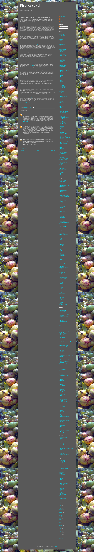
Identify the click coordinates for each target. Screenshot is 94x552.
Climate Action (61, 268)
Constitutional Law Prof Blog (64, 70)
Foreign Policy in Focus (63, 351)
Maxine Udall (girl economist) (64, 117)
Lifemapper (61, 289)
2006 (61, 532)
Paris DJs (61, 410)
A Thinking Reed (62, 35)
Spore (60, 322)
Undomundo (61, 427)
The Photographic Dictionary (64, 454)
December (61, 509)
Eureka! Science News (63, 190)
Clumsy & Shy (61, 379)
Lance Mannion (61, 108)
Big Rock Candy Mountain (63, 376)
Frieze (60, 239)
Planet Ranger (61, 489)
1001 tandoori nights (62, 33)
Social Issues (61, 146)
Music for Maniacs (62, 406)
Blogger (56, 546)
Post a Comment (24, 148)
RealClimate (61, 298)
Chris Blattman (61, 67)
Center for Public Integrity (63, 345)
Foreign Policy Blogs (62, 87)
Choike (60, 309)
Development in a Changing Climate (65, 314)
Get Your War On (62, 482)
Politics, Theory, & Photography (64, 137)
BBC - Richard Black (62, 263)
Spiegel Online (61, 215)
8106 (60, 370)
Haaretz (60, 192)
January (60, 525)
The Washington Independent (64, 222)
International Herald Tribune (64, 195)
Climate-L (61, 273)
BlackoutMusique (62, 378)
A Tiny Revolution (62, 36)
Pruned (60, 139)
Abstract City (61, 38)
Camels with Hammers (63, 65)
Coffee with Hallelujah (63, 69)
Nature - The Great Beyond (63, 123)
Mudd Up (60, 405)
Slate (60, 212)
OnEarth (60, 292)
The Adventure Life (62, 153)
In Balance (61, 287)
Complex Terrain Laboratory (64, 234)
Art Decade (61, 374)
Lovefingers (61, 400)
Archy (60, 45)
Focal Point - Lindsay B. (63, 86)
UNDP (60, 324)
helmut (62, 21)
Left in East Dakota (62, 112)
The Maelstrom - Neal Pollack (64, 159)
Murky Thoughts (62, 122)
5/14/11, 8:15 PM (25, 121)
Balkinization (61, 51)
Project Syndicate (62, 206)
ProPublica (61, 207)
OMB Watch (61, 356)
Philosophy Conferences (63, 333)
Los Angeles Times (62, 200)
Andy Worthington (62, 44)
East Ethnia (61, 79)
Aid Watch (61, 39)
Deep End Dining (62, 477)
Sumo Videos (61, 493)
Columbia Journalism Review (64, 185)
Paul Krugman (61, 131)
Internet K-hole (61, 442)
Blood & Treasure (62, 59)
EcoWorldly (61, 276)
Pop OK (60, 414)
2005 (61, 534)
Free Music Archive (62, 390)
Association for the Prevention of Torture (65, 341)
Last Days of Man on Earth (63, 399)
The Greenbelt (61, 157)
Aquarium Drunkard (62, 373)
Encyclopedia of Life (62, 278)
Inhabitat (60, 288)
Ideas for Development (63, 319)
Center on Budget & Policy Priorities (65, 346)
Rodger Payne (61, 142)
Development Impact (62, 312)
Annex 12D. (44, 44)
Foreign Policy (61, 238)
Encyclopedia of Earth (63, 277)
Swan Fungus (61, 424)
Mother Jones (61, 245)
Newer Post (22, 150)
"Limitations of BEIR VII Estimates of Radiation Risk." (45, 104)
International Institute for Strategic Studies (66, 355)
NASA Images (61, 444)
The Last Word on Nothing (63, 158)
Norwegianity (61, 126)
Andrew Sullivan (62, 43)
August (60, 515)
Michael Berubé (62, 118)
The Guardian (61, 216)
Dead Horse (61, 74)
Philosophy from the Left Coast (64, 334)
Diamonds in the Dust (63, 383)
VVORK (60, 495)
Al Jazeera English (62, 180)
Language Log (61, 110)
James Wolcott (61, 105)
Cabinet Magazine (62, 233)
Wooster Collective (62, 498)
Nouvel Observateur (62, 202)
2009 (61, 528)
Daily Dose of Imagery (63, 437)
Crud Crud (61, 381)
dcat (60, 72)
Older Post (53, 150)
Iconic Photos (61, 439)
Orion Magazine (62, 293)
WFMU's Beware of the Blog (64, 430)
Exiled (60, 82)
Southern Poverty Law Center (64, 361)
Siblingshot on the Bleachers (64, 420)
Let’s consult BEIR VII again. (25, 40)
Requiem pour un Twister (63, 419)
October (60, 512)
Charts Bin (61, 473)
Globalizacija (61, 317)
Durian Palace (61, 478)
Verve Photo (61, 455)
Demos (60, 187)
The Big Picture (61, 453)
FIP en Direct (61, 480)
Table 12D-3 (31, 65)
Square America (62, 452)
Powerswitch (61, 297)
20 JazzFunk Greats (62, 369)
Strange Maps (61, 492)
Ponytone (61, 412)
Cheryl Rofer (25, 138)
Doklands (61, 384)
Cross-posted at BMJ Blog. (25, 102)
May (60, 519)
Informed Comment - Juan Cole (64, 100)
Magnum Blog (61, 443)
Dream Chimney (62, 385)
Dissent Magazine (62, 235)
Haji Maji (60, 395)
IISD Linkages (61, 320)
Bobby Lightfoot (62, 60)
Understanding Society (63, 168)
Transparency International (63, 363)
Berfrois (60, 230)
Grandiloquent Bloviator (63, 95)
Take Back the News (62, 494)
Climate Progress (62, 272)
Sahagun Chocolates (62, 490)
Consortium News (62, 186)
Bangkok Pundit (62, 54)
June (60, 518)
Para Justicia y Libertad (63, 321)
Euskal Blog (61, 81)
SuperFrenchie (61, 148)
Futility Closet (61, 90)
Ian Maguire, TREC (62, 461)
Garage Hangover (62, 394)
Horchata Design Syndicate (63, 483)
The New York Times (62, 218)
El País (60, 189)
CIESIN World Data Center (63, 267)
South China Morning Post (63, 213)
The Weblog (61, 163)
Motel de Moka (61, 404)
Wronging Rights (62, 172)
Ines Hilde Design (62, 485)
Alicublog (60, 40)
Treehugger (61, 302)
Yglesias (60, 174)
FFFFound (61, 479)
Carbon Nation (61, 266)
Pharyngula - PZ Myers (63, 133)
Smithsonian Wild (62, 450)
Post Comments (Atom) (28, 152)
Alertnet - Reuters (62, 181)
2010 (61, 527)
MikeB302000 (61, 121)
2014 (61, 504)
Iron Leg (60, 396)
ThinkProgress (61, 164)
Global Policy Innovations (63, 316)
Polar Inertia (61, 447)
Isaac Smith (61, 101)
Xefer (60, 173)
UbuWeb (60, 426)
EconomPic (61, 80)
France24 (61, 191)
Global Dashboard (62, 92)
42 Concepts (61, 469)
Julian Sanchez (61, 106)
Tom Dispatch (61, 167)
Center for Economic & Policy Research (65, 344)
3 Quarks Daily (61, 34)
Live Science (61, 244)
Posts (60, 26)
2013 (61, 505)
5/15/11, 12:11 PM (26, 146)
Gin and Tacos (61, 91)
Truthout (60, 223)
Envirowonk (61, 281)
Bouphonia (61, 61)
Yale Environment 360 (63, 304)
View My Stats (61, 538)
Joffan (24, 112)
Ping (60, 249)
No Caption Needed (62, 445)
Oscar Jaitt (61, 462)
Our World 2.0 (61, 294)
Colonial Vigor (61, 380)
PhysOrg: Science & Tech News (64, 205)
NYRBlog (60, 127)
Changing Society (62, 66)
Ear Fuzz (60, 386)
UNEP (60, 303)
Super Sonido (61, 422)
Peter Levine (61, 132)
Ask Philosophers (62, 329)
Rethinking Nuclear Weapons (64, 141)
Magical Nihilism (62, 116)
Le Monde (61, 197)
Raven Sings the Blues (63, 417)
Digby (60, 76)
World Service (61, 431)
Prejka (60, 415)
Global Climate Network (63, 284)
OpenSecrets (61, 357)
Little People (61, 487)
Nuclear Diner (61, 248)
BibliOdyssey (61, 56)
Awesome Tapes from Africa (64, 375)
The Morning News (62, 255)
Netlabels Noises (62, 409)
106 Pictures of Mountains (63, 468)
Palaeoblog (61, 128)
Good (60, 240)
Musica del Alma (62, 407)
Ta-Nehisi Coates (62, 149)
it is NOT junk (61, 102)
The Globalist (61, 254)
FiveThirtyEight (61, 85)
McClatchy (61, 201)
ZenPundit (61, 175)
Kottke (60, 107)
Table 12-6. (47, 58)
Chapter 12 (38, 44)
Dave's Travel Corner (62, 460)
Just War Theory (62, 332)
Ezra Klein (61, 84)
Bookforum (61, 184)
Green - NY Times (62, 286)
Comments (61, 28)
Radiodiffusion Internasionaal (64, 416)
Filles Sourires (61, 389)
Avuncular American (62, 49)
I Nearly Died (61, 484)
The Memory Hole (62, 362)
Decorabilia (61, 75)
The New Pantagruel (62, 256)
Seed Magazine (62, 251)
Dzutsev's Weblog (62, 77)
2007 (61, 531)
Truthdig (60, 259)
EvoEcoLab (61, 282)
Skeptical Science (62, 299)
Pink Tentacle (61, 488)
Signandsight (61, 253)
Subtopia (60, 147)
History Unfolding (62, 97)
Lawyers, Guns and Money (63, 111)
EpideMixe (61, 438)
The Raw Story (61, 220)
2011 (61, 508)
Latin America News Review (64, 196)
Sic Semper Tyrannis (62, 144)
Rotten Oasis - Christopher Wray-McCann (66, 448)
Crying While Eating (62, 474)
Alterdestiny (61, 41)
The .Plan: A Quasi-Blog (63, 152)
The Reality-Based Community (64, 162)
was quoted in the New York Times (35, 97)
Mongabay (61, 291)
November (61, 511)
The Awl (60, 154)
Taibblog (60, 151)
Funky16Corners (62, 391)
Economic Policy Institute (63, 349)
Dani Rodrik (61, 71)
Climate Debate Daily (62, 271)
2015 (61, 502)
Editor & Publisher (62, 350)
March (60, 522)
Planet (60, 250)
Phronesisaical (30, 5)
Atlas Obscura (61, 472)
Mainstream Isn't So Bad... (63, 401)
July (60, 516)
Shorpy (60, 449)
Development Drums (62, 310)
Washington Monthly (62, 169)
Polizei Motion (61, 411)
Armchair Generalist (62, 46)
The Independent (62, 217)
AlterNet (60, 182)
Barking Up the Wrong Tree (63, 55)
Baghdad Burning (62, 50)
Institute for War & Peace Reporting (65, 354)
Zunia (60, 325)
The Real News (61, 221)
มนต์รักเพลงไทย (62, 432)
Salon (60, 210)
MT (61, 18)
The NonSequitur (62, 337)
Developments (61, 315)
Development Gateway (63, 311)
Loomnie (60, 113)
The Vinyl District (62, 425)
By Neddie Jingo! (62, 64)
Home (38, 150)
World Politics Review (63, 226)
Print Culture (61, 138)
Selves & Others (62, 211)
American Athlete (62, 371)
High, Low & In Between (63, 96)
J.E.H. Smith (61, 103)
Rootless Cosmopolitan (63, 143)
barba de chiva (63, 19)
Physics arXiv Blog (62, 136)
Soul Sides (61, 421)
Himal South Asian (62, 243)
